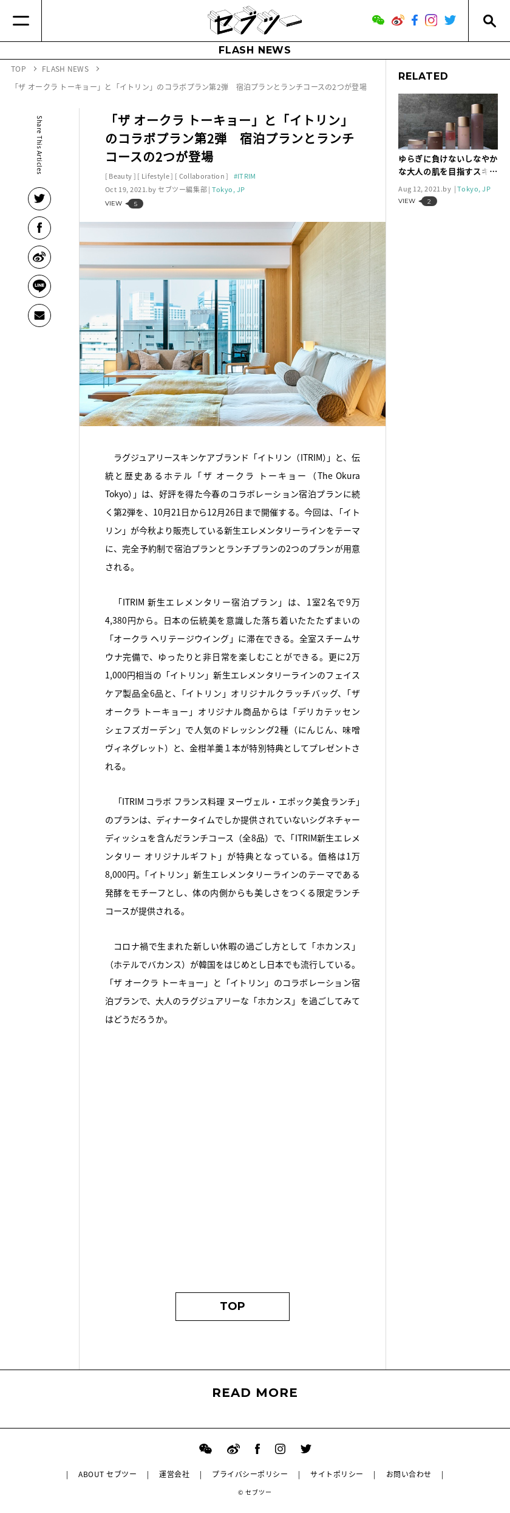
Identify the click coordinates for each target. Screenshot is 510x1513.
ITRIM (246, 176)
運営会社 (174, 1474)
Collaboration (202, 176)
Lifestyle (155, 176)
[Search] (489, 20)
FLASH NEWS (255, 50)
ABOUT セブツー (107, 1474)
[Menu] (21, 20)
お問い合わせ (409, 1474)
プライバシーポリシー (250, 1474)
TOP (232, 1306)
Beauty (120, 176)
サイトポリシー (336, 1474)
